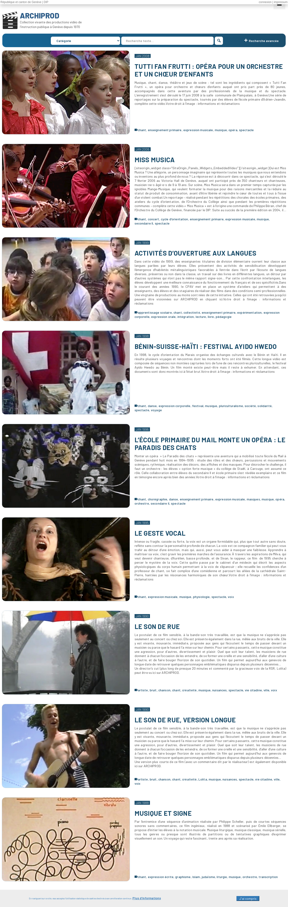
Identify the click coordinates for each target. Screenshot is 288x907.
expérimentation (249, 312)
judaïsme (208, 877)
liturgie (222, 877)
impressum (281, 2)
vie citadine (253, 690)
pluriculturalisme (231, 406)
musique (221, 130)
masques (253, 499)
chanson (164, 690)
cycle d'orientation (174, 219)
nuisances (219, 690)
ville (266, 690)
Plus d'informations (146, 900)
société (250, 406)
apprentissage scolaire (155, 312)
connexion (265, 2)
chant (142, 130)
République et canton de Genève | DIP (24, 2)
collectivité (192, 312)
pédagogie (224, 317)
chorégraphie (157, 499)
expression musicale (198, 130)
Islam (196, 877)
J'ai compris (248, 900)
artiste (143, 690)
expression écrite (160, 877)
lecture (201, 317)
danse (152, 406)
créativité (189, 690)
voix (231, 597)
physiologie (201, 597)
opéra (233, 130)
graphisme (183, 877)
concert (153, 219)
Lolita (202, 779)
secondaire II (144, 223)
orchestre (142, 503)
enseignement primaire (165, 130)
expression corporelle (175, 406)
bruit (153, 690)
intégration (185, 317)
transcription (268, 877)
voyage (156, 410)
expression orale (163, 317)
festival (197, 406)
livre (211, 317)
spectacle (246, 130)
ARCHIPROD (39, 15)
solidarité (264, 406)
